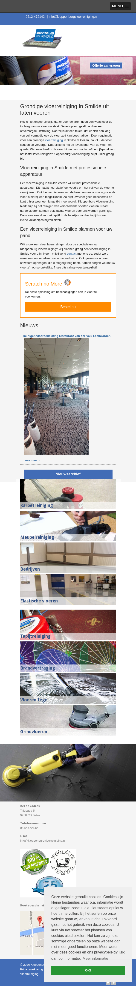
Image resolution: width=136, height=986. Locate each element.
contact (72, 253)
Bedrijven (30, 569)
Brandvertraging (37, 668)
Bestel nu (68, 307)
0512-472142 (35, 16)
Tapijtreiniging (35, 636)
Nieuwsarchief (67, 474)
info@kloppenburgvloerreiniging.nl (72, 16)
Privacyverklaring (31, 969)
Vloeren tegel (34, 700)
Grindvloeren (33, 731)
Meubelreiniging (37, 537)
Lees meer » (32, 460)
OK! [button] (88, 970)
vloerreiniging (54, 140)
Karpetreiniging (36, 505)
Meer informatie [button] (95, 958)
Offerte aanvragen (106, 65)
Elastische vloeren (39, 601)
